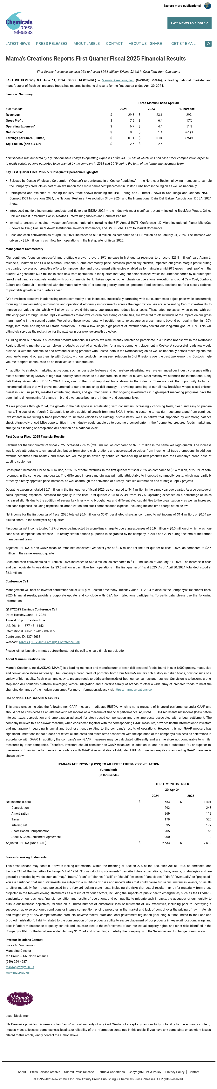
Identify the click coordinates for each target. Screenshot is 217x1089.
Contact (114, 44)
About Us (138, 44)
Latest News (18, 44)
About (22, 1072)
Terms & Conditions (111, 1072)
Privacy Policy (175, 1072)
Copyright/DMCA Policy (145, 1072)
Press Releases (51, 44)
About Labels (87, 44)
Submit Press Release (79, 1072)
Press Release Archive (45, 1072)
